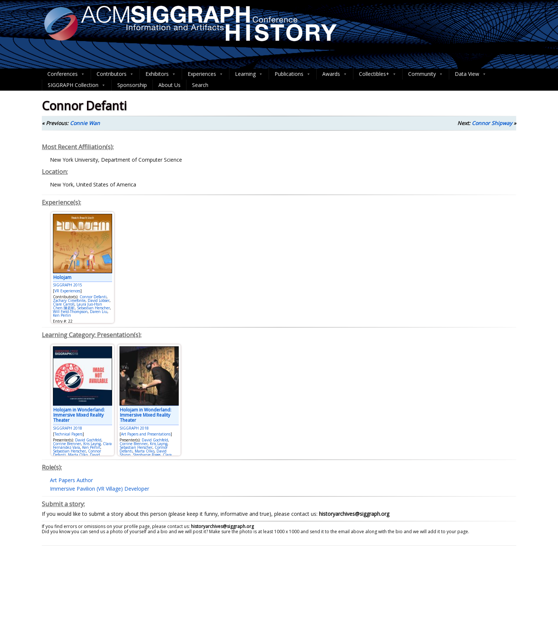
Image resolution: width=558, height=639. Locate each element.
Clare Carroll (63, 304)
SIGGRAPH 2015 (67, 284)
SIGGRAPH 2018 (67, 428)
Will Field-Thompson (70, 311)
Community (425, 74)
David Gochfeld (88, 440)
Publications (293, 74)
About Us (169, 84)
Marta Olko (78, 454)
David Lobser (99, 300)
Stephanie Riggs (147, 454)
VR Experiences (67, 290)
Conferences (66, 74)
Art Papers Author (71, 480)
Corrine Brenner (67, 443)
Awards (334, 74)
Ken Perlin (62, 315)
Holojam (62, 277)
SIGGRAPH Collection (77, 85)
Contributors (115, 74)
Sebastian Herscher (93, 307)
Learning (249, 74)
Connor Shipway (492, 123)
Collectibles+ (378, 74)
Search (200, 84)
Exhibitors (160, 74)
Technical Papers (68, 434)
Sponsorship (132, 84)
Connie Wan (85, 123)
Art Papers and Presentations (146, 434)
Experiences (205, 74)
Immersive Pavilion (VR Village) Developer (99, 488)
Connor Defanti (93, 296)
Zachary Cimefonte (69, 300)
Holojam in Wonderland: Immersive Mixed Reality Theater (79, 415)
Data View (471, 74)
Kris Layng (92, 443)
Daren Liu (98, 311)
